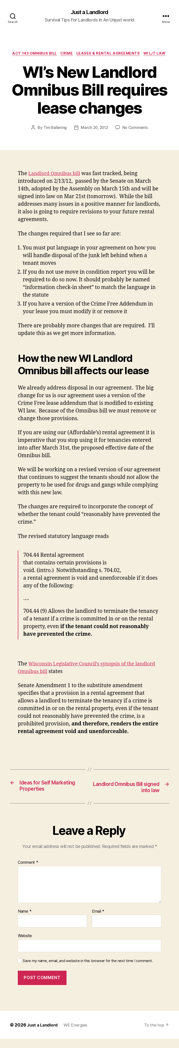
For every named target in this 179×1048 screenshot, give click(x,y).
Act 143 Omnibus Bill (46, 54)
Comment (28, 871)
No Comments (136, 136)
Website (25, 944)
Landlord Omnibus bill (56, 182)
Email (98, 920)
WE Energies (78, 1034)
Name (24, 920)
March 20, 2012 (94, 136)
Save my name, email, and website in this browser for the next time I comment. (88, 970)
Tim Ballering (54, 136)
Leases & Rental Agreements (123, 54)
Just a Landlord (89, 12)
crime (80, 54)
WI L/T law (89, 62)
